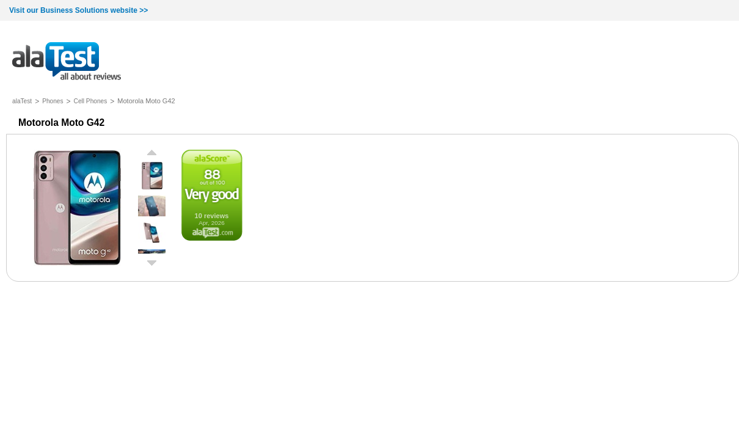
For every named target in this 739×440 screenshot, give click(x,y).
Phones (52, 101)
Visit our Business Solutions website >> (78, 10)
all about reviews (66, 62)
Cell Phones (90, 101)
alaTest (22, 101)
